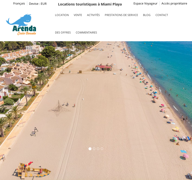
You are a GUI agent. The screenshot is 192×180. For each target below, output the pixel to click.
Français (15, 3)
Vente (78, 15)
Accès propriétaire (174, 3)
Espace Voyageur (146, 3)
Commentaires (86, 32)
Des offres (63, 32)
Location (62, 15)
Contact (162, 15)
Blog (146, 15)
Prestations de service (121, 15)
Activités (93, 15)
